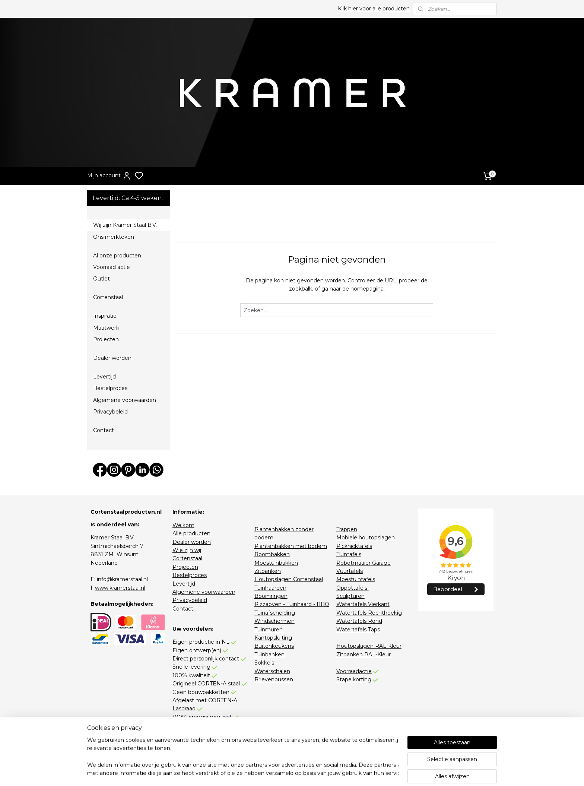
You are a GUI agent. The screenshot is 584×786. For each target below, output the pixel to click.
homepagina (366, 288)
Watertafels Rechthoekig (369, 612)
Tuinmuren (268, 629)
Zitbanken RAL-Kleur (363, 654)
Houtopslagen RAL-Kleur (369, 646)
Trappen (346, 529)
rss (337, 772)
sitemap (324, 772)
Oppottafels (352, 587)
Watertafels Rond (359, 621)
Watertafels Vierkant (363, 604)
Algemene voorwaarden (124, 400)
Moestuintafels (355, 579)
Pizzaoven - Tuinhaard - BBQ (291, 604)
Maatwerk (106, 327)
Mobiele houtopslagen (365, 537)
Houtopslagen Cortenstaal (288, 579)
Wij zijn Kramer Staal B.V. (125, 225)
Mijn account (109, 175)
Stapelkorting (353, 679)
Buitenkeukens (274, 646)
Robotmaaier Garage (363, 563)
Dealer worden (112, 358)
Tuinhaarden (270, 587)
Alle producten (191, 533)
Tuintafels (348, 554)
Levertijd (104, 376)
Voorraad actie (111, 267)
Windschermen (274, 621)
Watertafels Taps (358, 629)
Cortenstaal (108, 297)
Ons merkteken (113, 237)
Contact (103, 430)
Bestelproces (110, 388)
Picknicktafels (354, 546)
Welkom (183, 525)
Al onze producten (117, 255)
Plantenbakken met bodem (290, 546)
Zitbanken (267, 571)
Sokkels (264, 662)
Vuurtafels (349, 571)
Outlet (101, 278)
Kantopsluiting (273, 637)
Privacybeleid (110, 411)
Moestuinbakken (276, 563)
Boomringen (271, 596)
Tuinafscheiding (274, 612)
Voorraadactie (354, 671)
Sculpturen (350, 596)
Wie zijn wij (186, 550)
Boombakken (272, 554)
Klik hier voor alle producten (374, 8)
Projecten (106, 339)
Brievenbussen (273, 679)
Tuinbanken (269, 654)
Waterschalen (272, 671)
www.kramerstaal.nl (120, 587)
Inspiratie (105, 316)
